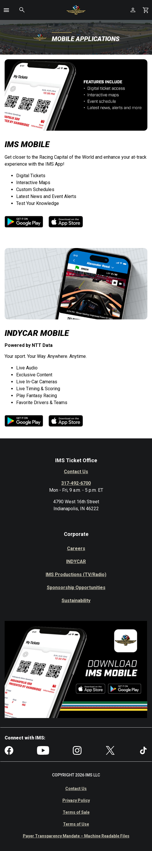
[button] (6, 10)
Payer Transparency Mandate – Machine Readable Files (76, 836)
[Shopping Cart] (145, 10)
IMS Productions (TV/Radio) (76, 574)
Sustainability (76, 600)
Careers (76, 548)
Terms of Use (76, 824)
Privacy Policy (76, 800)
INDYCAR (76, 561)
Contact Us (76, 471)
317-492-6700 (76, 483)
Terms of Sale (76, 812)
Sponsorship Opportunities (76, 587)
